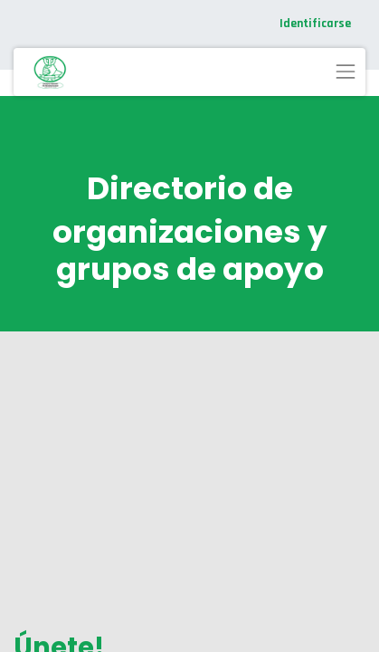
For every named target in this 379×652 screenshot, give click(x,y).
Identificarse (315, 23)
